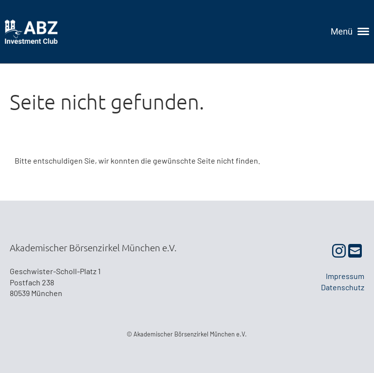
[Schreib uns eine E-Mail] (355, 250)
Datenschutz (342, 287)
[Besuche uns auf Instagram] (339, 250)
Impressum (345, 275)
